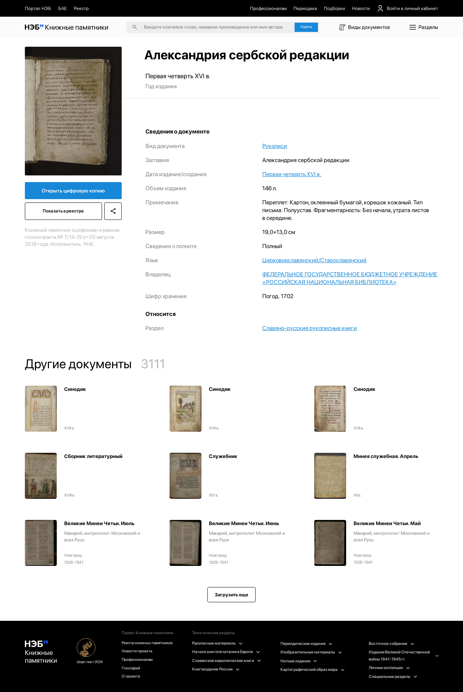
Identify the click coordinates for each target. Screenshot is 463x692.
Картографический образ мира (313, 669)
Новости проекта (138, 651)
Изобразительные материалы (311, 652)
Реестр (81, 8)
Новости (361, 8)
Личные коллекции (389, 667)
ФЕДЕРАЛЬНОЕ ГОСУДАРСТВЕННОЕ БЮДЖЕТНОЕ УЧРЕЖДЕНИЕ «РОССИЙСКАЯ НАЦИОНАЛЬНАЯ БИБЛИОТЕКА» (349, 278)
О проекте (131, 677)
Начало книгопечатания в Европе (226, 651)
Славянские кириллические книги (227, 660)
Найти (306, 26)
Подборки (334, 8)
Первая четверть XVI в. (291, 174)
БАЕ (62, 8)
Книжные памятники (41, 653)
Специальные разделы (393, 676)
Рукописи (274, 145)
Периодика (305, 8)
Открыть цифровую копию (73, 191)
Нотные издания (299, 661)
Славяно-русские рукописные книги (309, 328)
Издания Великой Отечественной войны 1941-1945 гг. (403, 656)
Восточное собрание (391, 643)
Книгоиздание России (216, 669)
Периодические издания (307, 643)
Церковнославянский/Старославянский (314, 260)
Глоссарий (132, 668)
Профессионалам (268, 8)
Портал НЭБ (38, 8)
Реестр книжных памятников (148, 642)
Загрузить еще (231, 594)
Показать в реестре (63, 212)
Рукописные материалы (218, 643)
